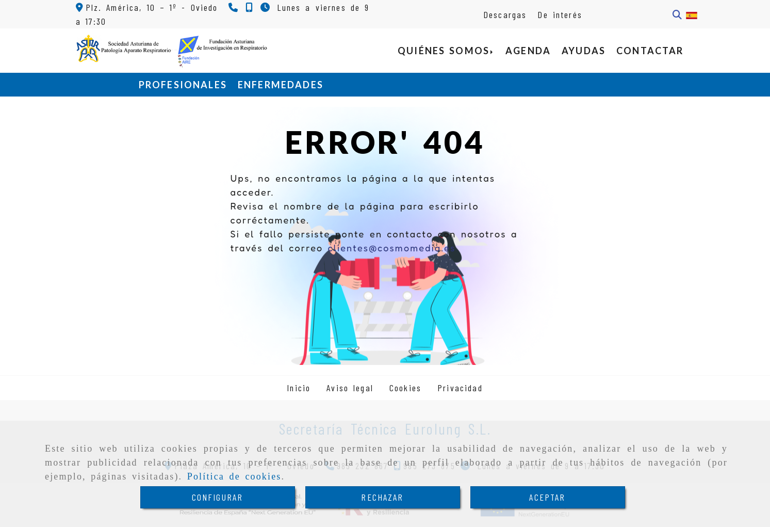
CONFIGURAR (217, 497)
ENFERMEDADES (280, 84)
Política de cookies (234, 476)
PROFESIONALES (183, 84)
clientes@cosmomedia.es (391, 247)
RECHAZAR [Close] (382, 497)
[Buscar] (677, 15)
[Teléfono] (234, 7)
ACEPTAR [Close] (547, 497)
